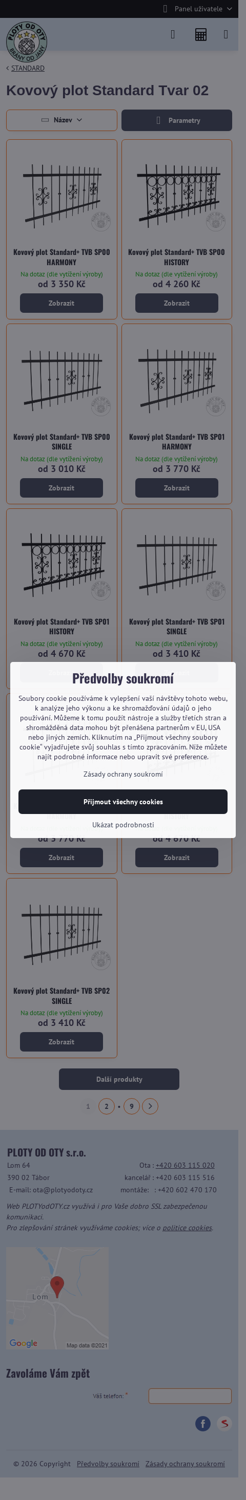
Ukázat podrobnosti (123, 824)
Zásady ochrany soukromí (123, 774)
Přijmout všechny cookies (123, 801)
